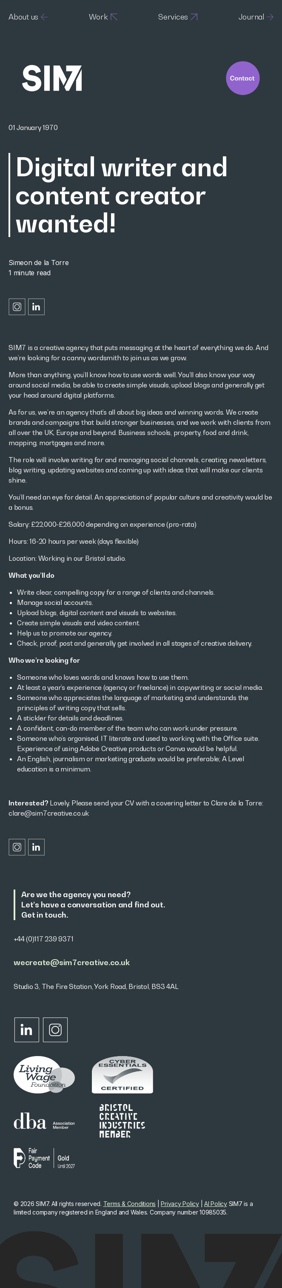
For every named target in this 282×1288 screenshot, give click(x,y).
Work (103, 16)
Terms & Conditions (129, 1203)
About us (28, 16)
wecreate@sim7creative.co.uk (71, 962)
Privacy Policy (180, 1203)
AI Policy (215, 1203)
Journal (256, 16)
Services (177, 16)
